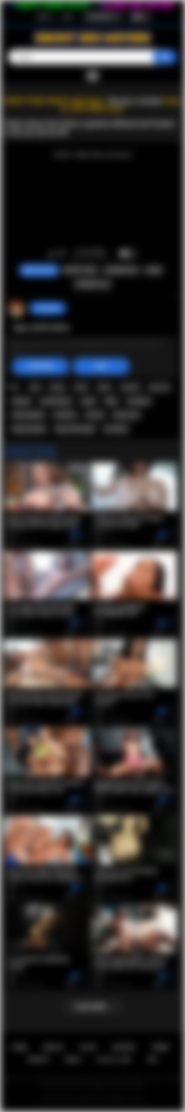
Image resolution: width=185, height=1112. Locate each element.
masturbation (56, 401)
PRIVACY (38, 1059)
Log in (67, 16)
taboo (104, 387)
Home (19, 1047)
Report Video (80, 270)
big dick (130, 387)
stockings (139, 401)
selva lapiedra (28, 415)
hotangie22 (47, 308)
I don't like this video (62, 254)
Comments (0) (92, 284)
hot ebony (116, 429)
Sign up (45, 16)
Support (123, 1047)
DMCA (72, 1059)
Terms (160, 1047)
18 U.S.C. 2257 (114, 1059)
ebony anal (126, 415)
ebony (57, 387)
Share (154, 270)
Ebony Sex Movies (84, 1099)
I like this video (51, 254)
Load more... (92, 1007)
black (81, 387)
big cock (159, 387)
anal (35, 387)
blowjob (21, 401)
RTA (152, 1059)
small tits (64, 415)
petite (88, 401)
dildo (111, 401)
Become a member (135, 101)
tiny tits (95, 415)
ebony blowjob (29, 429)
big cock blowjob (75, 429)
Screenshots (121, 270)
